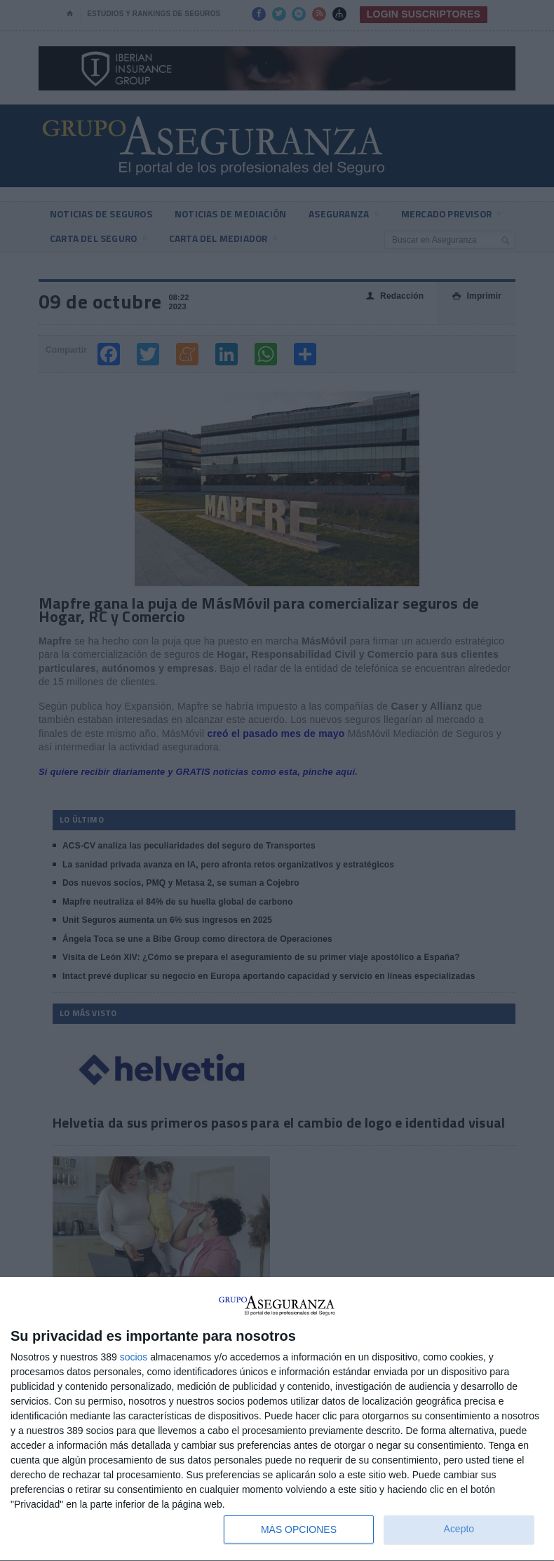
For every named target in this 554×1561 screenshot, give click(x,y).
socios (134, 1357)
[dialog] (277, 1419)
